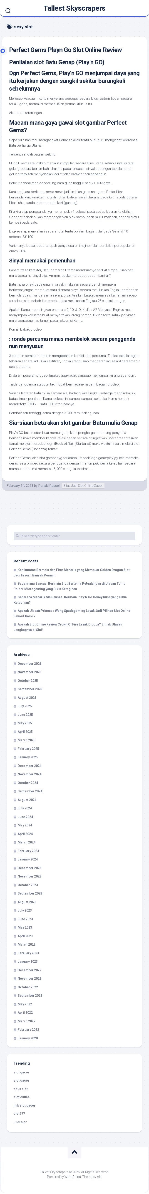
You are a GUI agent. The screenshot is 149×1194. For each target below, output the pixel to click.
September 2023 (30, 893)
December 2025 (29, 663)
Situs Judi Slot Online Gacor (83, 485)
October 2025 (28, 680)
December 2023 (29, 868)
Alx (99, 1177)
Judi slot (20, 1122)
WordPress (73, 1177)
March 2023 (26, 944)
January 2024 (28, 859)
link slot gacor (24, 1105)
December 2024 (29, 766)
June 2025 (25, 715)
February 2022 (28, 1029)
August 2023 (27, 902)
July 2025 (25, 706)
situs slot (21, 1089)
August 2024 (27, 800)
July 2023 (25, 910)
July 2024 (25, 808)
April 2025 (25, 732)
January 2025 (28, 757)
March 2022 (26, 1021)
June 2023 (25, 919)
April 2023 (25, 936)
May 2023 (25, 927)
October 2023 (28, 885)
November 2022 (29, 978)
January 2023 (28, 961)
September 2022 (30, 995)
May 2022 (25, 1004)
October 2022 (28, 987)
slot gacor (21, 1072)
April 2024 (25, 834)
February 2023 (28, 953)
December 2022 (29, 970)
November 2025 (29, 672)
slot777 (19, 1113)
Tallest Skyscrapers (74, 8)
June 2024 (25, 817)
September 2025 (30, 689)
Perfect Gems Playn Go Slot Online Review (65, 50)
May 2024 (25, 825)
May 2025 (25, 723)
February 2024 (28, 851)
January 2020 (28, 1038)
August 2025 (27, 698)
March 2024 (26, 842)
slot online (22, 1097)
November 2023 (29, 876)
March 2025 (26, 740)
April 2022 (25, 1012)
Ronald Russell (49, 486)
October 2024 (28, 783)
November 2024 (29, 774)
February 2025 (28, 749)
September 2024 (30, 791)
